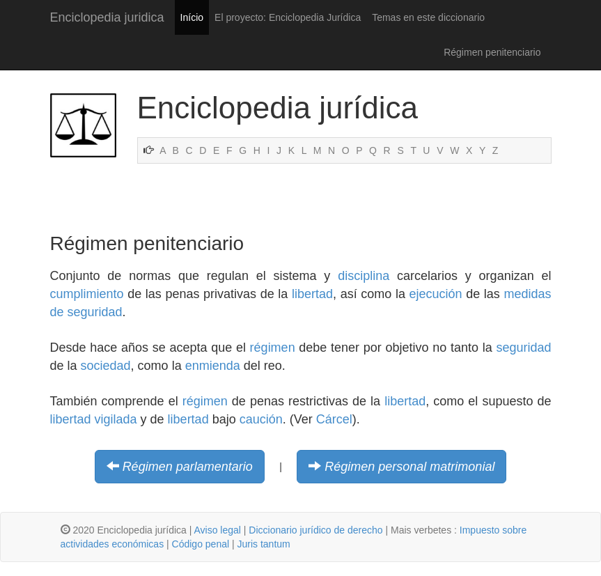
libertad (312, 294)
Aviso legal (217, 530)
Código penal (201, 544)
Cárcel (334, 419)
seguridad (523, 348)
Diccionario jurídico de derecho (315, 530)
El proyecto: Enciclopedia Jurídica (287, 17)
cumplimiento (87, 294)
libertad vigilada (93, 419)
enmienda (212, 366)
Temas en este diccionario (428, 17)
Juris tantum (263, 544)
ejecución (435, 294)
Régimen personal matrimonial (409, 467)
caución (261, 419)
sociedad (106, 366)
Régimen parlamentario (188, 467)
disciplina (363, 276)
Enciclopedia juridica (107, 17)
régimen (272, 348)
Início (191, 17)
